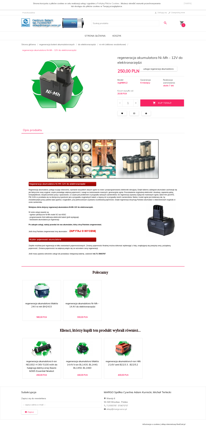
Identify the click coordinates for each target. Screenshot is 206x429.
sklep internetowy (168, 424)
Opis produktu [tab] (32, 130)
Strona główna (95, 35)
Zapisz (29, 412)
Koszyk (116, 35)
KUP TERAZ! (162, 102)
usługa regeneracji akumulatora (158, 69)
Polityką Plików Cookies (108, 3)
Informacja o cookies (151, 424)
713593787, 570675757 (116, 405)
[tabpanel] (103, 199)
